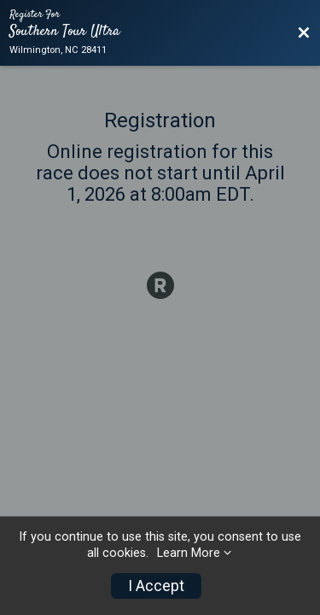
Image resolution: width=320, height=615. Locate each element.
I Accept (156, 585)
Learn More (188, 553)
